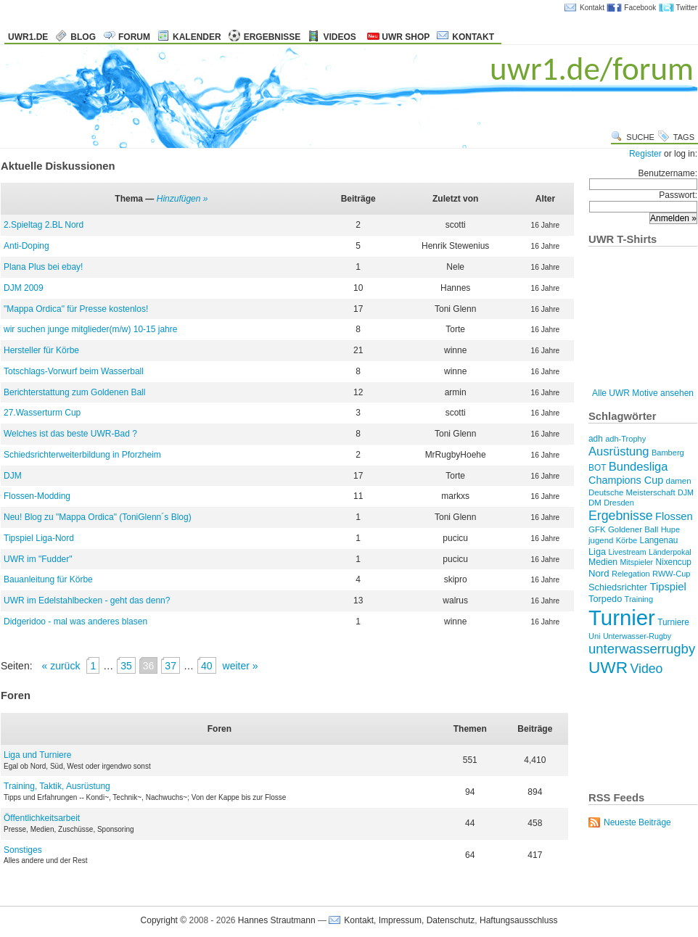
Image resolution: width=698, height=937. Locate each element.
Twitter (686, 8)
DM (594, 502)
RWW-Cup (671, 573)
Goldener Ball (633, 529)
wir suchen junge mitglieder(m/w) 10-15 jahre (90, 329)
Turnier (621, 618)
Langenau (659, 540)
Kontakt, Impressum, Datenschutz (409, 920)
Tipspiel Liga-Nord (39, 538)
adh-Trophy (625, 438)
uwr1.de (28, 37)
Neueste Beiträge (637, 822)
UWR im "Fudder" (38, 559)
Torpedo (605, 598)
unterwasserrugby (641, 648)
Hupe (670, 529)
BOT (597, 468)
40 (207, 666)
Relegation (631, 573)
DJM (13, 476)
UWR (608, 667)
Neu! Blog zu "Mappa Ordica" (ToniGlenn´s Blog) (98, 517)
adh (595, 439)
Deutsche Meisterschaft (632, 492)
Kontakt (592, 8)
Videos (339, 37)
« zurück (60, 666)
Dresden (619, 502)
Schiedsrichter (617, 587)
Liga (597, 551)
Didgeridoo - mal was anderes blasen (75, 621)
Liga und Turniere (37, 755)
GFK (597, 529)
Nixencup (673, 562)
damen (678, 480)
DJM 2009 (24, 288)
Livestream (627, 552)
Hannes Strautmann (277, 920)
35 (126, 666)
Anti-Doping (26, 246)
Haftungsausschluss (518, 920)
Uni (594, 636)
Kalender (197, 37)
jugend (600, 540)
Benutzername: (643, 179)
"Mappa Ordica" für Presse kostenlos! (76, 309)
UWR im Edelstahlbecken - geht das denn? (87, 600)
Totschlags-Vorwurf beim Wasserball (74, 371)
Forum (134, 37)
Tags (683, 137)
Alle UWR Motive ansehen (643, 393)
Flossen (674, 516)
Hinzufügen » (182, 199)
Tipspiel (667, 587)
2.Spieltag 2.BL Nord (43, 225)
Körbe (626, 540)
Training (639, 599)
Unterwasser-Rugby (637, 636)
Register (645, 154)
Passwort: (643, 201)
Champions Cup (625, 480)
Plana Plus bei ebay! (43, 267)
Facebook (640, 8)
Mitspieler (637, 562)
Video (646, 668)
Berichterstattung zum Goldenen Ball (74, 392)
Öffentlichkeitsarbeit (42, 818)
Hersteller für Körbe (41, 350)
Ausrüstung (618, 451)
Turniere (673, 622)
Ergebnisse (272, 37)
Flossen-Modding (37, 496)
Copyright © (164, 920)
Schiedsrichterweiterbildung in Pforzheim (82, 455)
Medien (602, 562)
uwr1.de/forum (592, 68)
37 (170, 666)
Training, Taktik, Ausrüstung (57, 786)
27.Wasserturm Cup (42, 413)
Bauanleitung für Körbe (48, 579)
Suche (640, 137)
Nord (598, 573)
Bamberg (668, 452)
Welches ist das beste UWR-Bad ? (70, 434)
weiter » (240, 666)
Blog (83, 37)
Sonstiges (23, 850)
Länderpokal (670, 552)
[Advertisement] (633, 732)
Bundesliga (638, 467)
